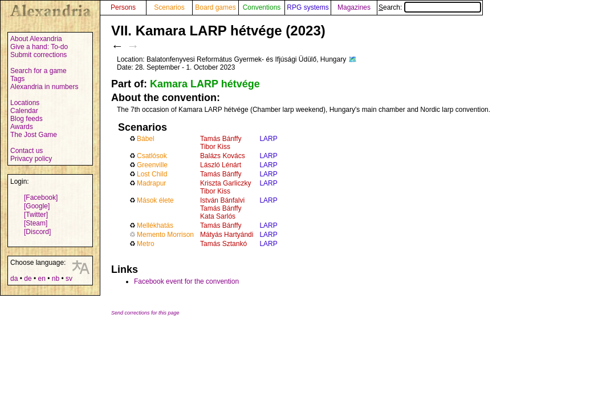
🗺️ (352, 59)
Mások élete (155, 200)
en (41, 279)
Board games (215, 7)
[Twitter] (36, 215)
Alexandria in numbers (44, 87)
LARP (268, 139)
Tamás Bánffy (220, 139)
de (27, 279)
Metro (145, 244)
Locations (24, 103)
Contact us (26, 151)
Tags (17, 79)
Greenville (152, 165)
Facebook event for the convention (186, 281)
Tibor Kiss (215, 147)
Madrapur (151, 183)
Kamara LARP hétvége (205, 84)
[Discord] (37, 232)
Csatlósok (152, 156)
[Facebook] (41, 198)
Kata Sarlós (217, 216)
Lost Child (152, 174)
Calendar (24, 111)
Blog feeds (26, 119)
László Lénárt (220, 165)
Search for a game (38, 71)
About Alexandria (36, 39)
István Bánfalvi (222, 200)
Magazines (354, 7)
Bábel (145, 139)
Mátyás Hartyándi (226, 235)
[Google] (37, 206)
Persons (123, 7)
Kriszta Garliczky (225, 183)
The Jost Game (33, 135)
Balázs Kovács (222, 156)
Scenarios (169, 7)
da (14, 279)
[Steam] (35, 223)
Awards (21, 127)
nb (55, 279)
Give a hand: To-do (39, 47)
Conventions (262, 7)
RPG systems (307, 7)
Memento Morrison (165, 235)
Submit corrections (38, 55)
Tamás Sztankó (223, 244)
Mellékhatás (155, 225)
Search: (430, 7)
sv (69, 279)
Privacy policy (31, 159)
